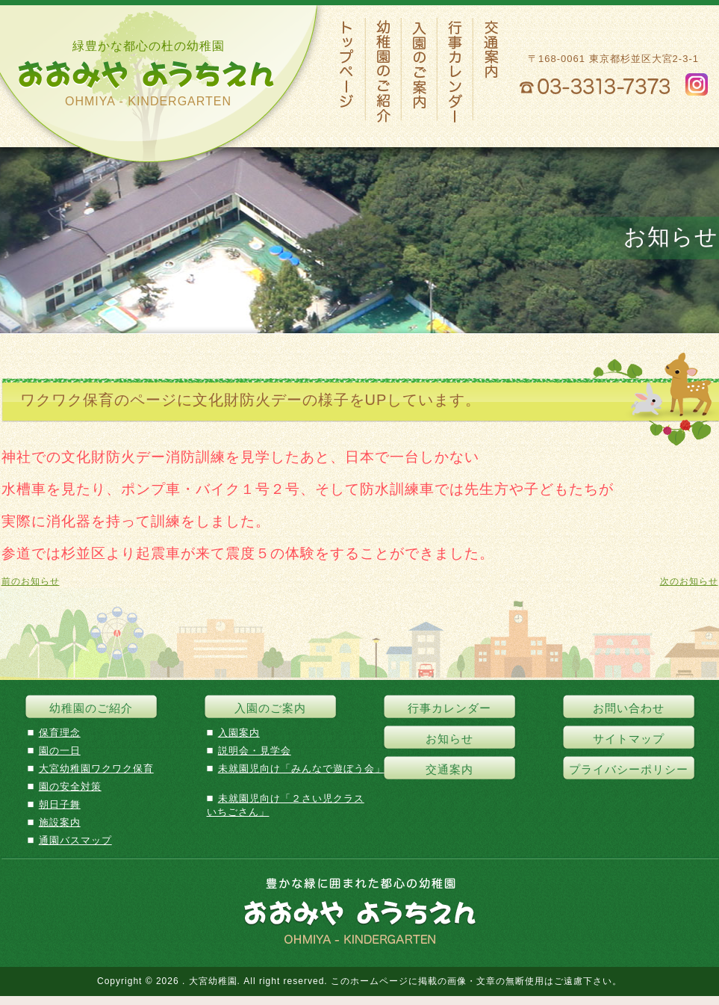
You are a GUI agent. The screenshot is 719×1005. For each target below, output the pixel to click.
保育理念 (60, 732)
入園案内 (239, 732)
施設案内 (60, 822)
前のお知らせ (30, 581)
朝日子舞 (60, 804)
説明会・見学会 (254, 750)
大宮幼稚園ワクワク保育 (96, 768)
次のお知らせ (689, 581)
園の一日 (60, 750)
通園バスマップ (75, 840)
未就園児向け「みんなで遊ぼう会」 (301, 768)
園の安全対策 (70, 786)
